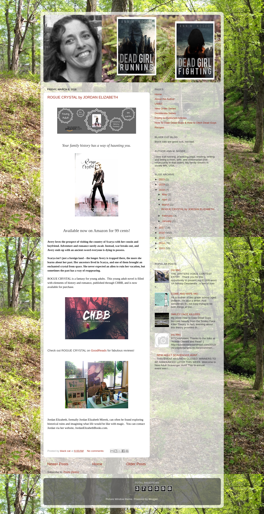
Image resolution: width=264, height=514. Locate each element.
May (165, 194)
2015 (162, 237)
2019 (162, 184)
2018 (162, 189)
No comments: (96, 450)
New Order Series (165, 108)
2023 (162, 179)
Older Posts (136, 464)
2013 (162, 248)
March (166, 204)
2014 (162, 243)
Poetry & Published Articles (171, 118)
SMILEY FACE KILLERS (185, 314)
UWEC (159, 103)
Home (97, 464)
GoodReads (98, 350)
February (168, 215)
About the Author (165, 99)
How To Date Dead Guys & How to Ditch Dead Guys (185, 122)
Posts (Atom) (71, 472)
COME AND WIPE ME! (184, 293)
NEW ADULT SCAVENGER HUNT (177, 355)
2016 (162, 232)
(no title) (176, 270)
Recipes (159, 127)
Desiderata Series (165, 113)
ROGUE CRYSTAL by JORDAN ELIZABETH (83, 97)
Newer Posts (57, 464)
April (165, 199)
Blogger (153, 499)
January (167, 221)
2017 (162, 227)
